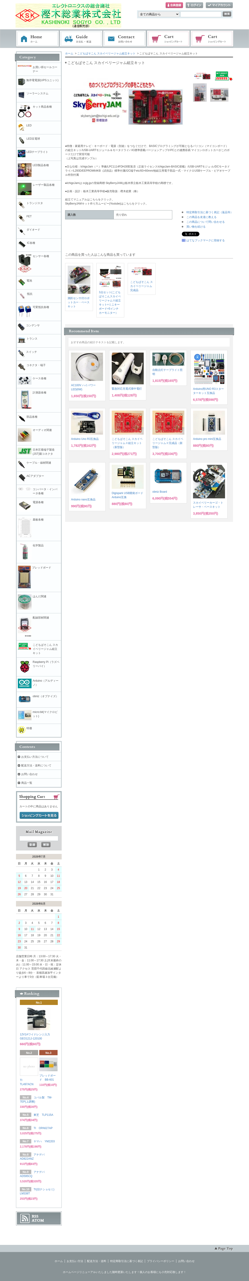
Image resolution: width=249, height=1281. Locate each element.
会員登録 (174, 5)
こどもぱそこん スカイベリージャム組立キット (106, 53)
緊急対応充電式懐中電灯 (127, 388)
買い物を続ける (196, 226)
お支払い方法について (35, 756)
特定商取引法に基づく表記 (126, 1261)
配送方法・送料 (96, 1261)
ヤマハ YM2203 (44, 1141)
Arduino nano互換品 (83, 499)
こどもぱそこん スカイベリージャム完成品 (141, 286)
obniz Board (159, 491)
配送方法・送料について (36, 765)
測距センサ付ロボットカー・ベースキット (79, 302)
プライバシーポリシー (160, 1261)
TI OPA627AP (43, 1128)
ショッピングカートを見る (39, 815)
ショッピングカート (168, 39)
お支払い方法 (75, 1261)
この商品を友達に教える (201, 217)
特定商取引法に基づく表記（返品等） (209, 212)
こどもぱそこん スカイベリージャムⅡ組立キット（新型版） (127, 443)
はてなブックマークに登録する (205, 240)
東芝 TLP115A (43, 1114)
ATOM (38, 1220)
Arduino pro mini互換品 (207, 439)
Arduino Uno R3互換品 (85, 439)
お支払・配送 (81, 39)
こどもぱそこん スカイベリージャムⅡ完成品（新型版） (167, 443)
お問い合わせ (124, 39)
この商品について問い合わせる (205, 221)
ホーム (37, 39)
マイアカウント (219, 5)
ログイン (194, 5)
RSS (35, 1216)
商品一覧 (26, 782)
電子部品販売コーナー (212, 39)
